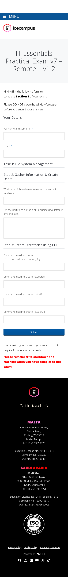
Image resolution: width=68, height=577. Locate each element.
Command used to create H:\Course (24, 276)
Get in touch (34, 406)
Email (7, 146)
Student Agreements (50, 547)
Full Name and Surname (18, 128)
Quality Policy (30, 547)
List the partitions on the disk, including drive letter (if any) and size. (33, 211)
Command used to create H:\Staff (22, 294)
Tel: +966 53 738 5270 (34, 489)
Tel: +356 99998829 (34, 443)
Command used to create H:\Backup (24, 311)
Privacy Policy (14, 547)
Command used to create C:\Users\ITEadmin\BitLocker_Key (21, 257)
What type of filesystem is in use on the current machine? (29, 191)
